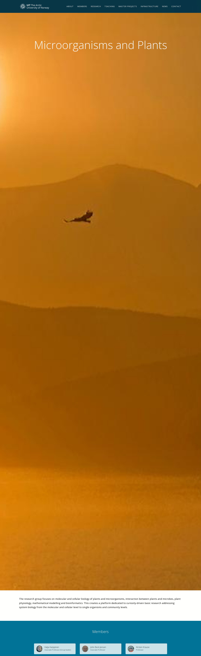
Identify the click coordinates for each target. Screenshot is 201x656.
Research (96, 9)
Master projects (127, 9)
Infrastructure (149, 9)
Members (82, 9)
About (70, 9)
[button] (55, 648)
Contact (176, 9)
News (165, 9)
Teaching (109, 9)
